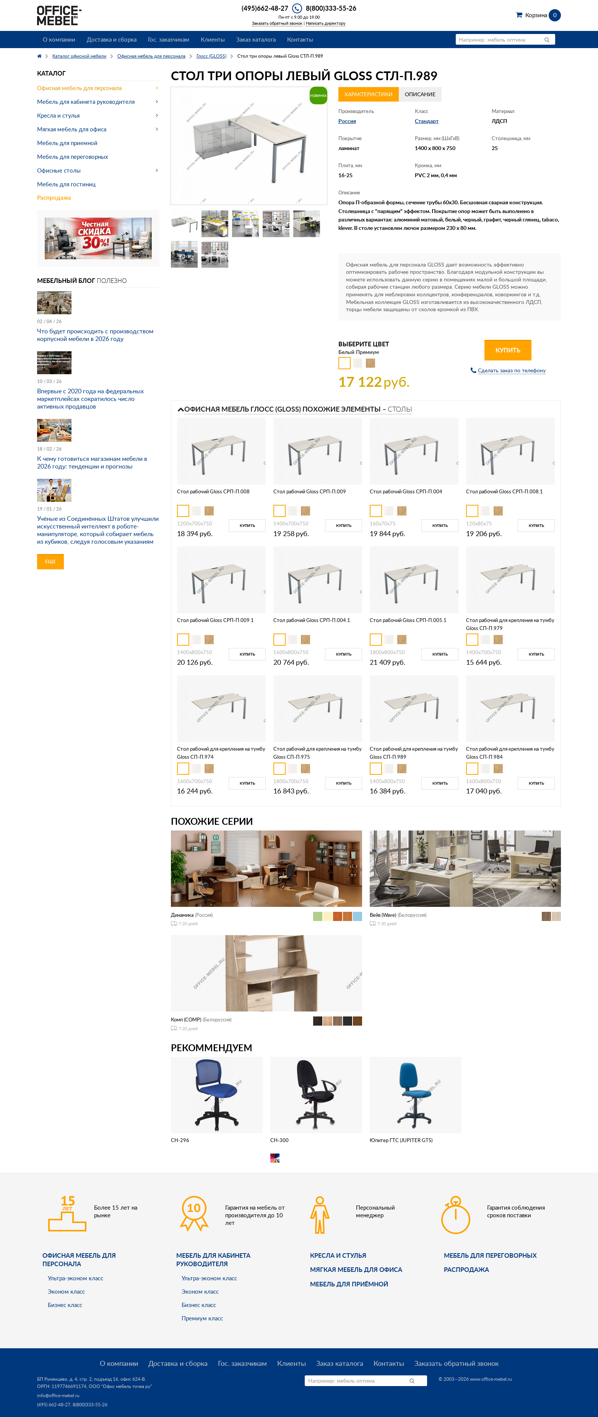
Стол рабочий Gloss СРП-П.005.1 (408, 620)
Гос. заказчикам (168, 39)
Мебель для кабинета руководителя (86, 101)
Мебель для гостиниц (66, 184)
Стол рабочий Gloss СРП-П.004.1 (311, 620)
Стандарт (427, 120)
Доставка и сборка (111, 39)
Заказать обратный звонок (277, 23)
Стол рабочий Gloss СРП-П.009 (309, 491)
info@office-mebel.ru (58, 1395)
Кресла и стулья (58, 115)
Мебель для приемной (67, 143)
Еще (50, 561)
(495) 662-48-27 (53, 1404)
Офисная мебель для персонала (79, 88)
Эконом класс (66, 1291)
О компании (59, 39)
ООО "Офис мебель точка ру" (120, 1386)
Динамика (182, 914)
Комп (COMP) (186, 1019)
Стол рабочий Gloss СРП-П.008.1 (504, 491)
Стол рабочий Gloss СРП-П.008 (213, 491)
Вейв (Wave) (383, 914)
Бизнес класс (65, 1305)
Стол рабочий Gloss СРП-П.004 (406, 491)
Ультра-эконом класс (75, 1278)
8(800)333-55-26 (331, 8)
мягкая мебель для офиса (356, 1269)
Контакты (300, 39)
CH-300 (279, 1140)
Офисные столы (59, 170)
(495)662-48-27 (265, 8)
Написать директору (326, 23)
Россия (347, 120)
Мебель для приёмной (349, 1284)
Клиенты (213, 39)
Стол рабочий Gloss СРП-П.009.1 (215, 620)
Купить (508, 350)
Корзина (543, 15)
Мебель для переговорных (72, 156)
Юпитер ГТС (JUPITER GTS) (401, 1140)
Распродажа (54, 198)
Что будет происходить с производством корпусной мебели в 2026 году (95, 335)
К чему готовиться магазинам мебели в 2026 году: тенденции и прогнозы (92, 462)
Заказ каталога (256, 39)
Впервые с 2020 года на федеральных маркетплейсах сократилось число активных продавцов (90, 398)
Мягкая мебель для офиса (71, 129)
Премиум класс (202, 1318)
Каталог (51, 73)
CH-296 (180, 1140)
